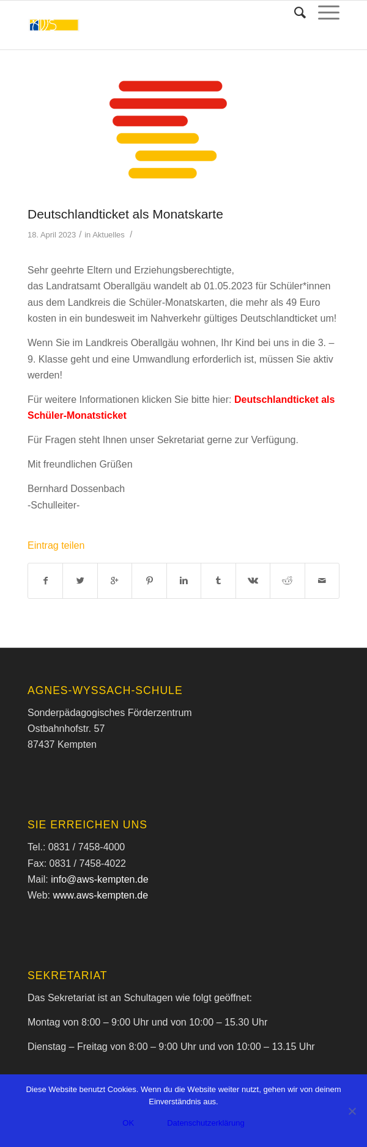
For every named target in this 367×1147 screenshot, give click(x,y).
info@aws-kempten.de (99, 879)
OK (128, 1122)
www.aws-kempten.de (101, 895)
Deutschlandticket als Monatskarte (125, 214)
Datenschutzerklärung (205, 1122)
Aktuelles (108, 234)
